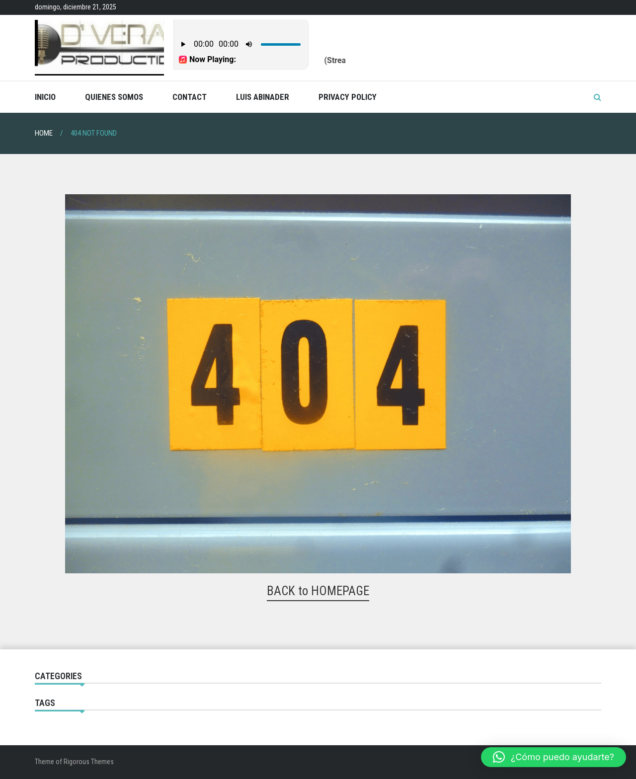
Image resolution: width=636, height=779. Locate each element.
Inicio (45, 97)
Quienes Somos (114, 97)
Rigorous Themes (89, 762)
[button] (553, 757)
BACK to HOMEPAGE (318, 591)
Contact (189, 97)
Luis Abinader (262, 97)
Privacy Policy (347, 97)
